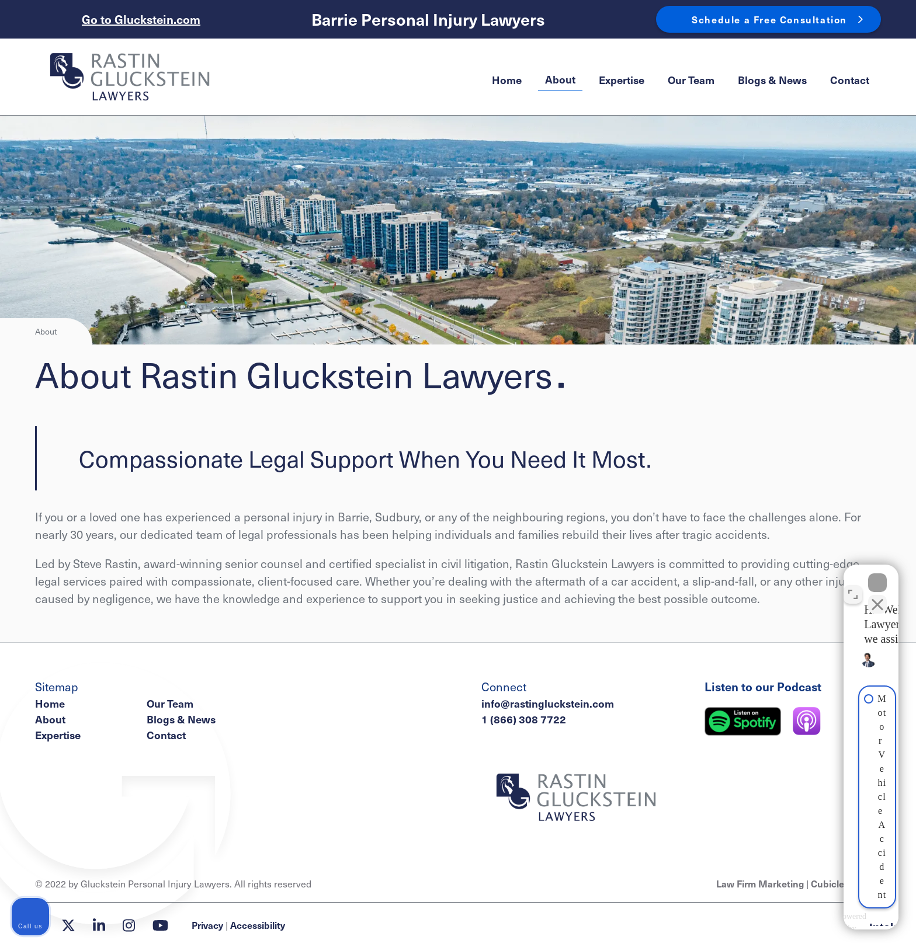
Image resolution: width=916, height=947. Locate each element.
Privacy (207, 924)
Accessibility (257, 924)
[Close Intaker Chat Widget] (877, 574)
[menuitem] (506, 80)
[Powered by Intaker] (814, 922)
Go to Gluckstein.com (141, 19)
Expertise (621, 79)
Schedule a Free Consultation (769, 19)
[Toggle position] (853, 585)
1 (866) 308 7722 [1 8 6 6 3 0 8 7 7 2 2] (523, 719)
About (560, 79)
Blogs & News (772, 79)
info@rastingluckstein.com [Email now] (547, 703)
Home (507, 79)
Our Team (691, 79)
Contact (849, 79)
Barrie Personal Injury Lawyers (428, 20)
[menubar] (680, 80)
